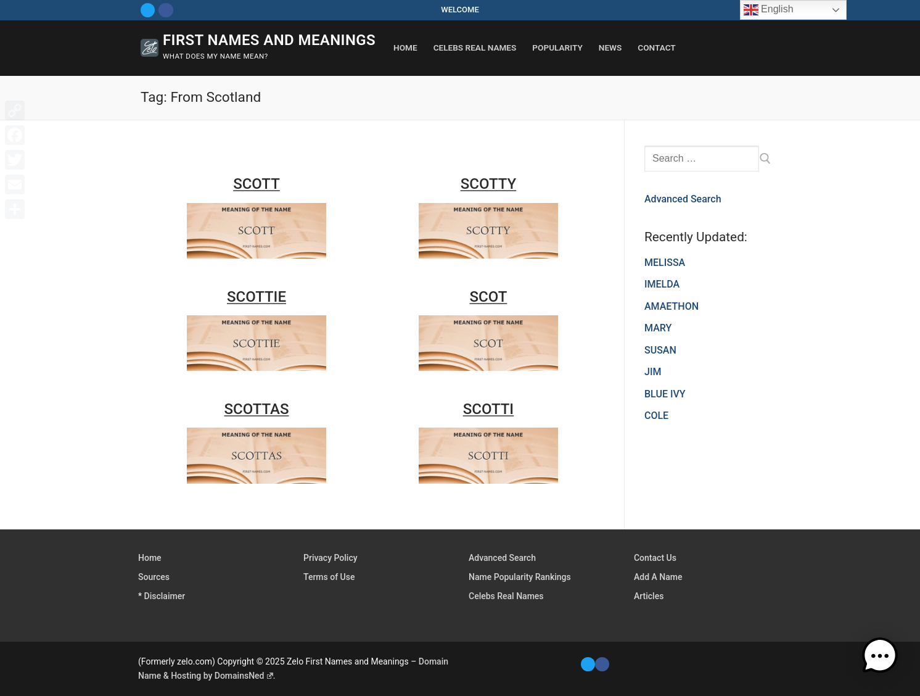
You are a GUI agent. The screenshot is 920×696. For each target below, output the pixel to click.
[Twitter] (148, 10)
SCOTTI (488, 409)
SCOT (488, 296)
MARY (658, 328)
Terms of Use (329, 577)
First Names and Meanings (269, 40)
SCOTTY (488, 184)
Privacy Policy (330, 558)
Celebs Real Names (506, 596)
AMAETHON (671, 306)
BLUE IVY (665, 394)
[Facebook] (165, 10)
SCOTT (256, 184)
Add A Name (658, 577)
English (769, 9)
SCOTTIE (256, 296)
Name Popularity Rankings (520, 577)
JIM (652, 372)
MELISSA (664, 262)
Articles (648, 596)
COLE (656, 415)
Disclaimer (165, 596)
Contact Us (655, 558)
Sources (154, 577)
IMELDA (662, 284)
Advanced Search (682, 199)
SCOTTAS (256, 409)
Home (150, 558)
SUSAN (660, 350)
